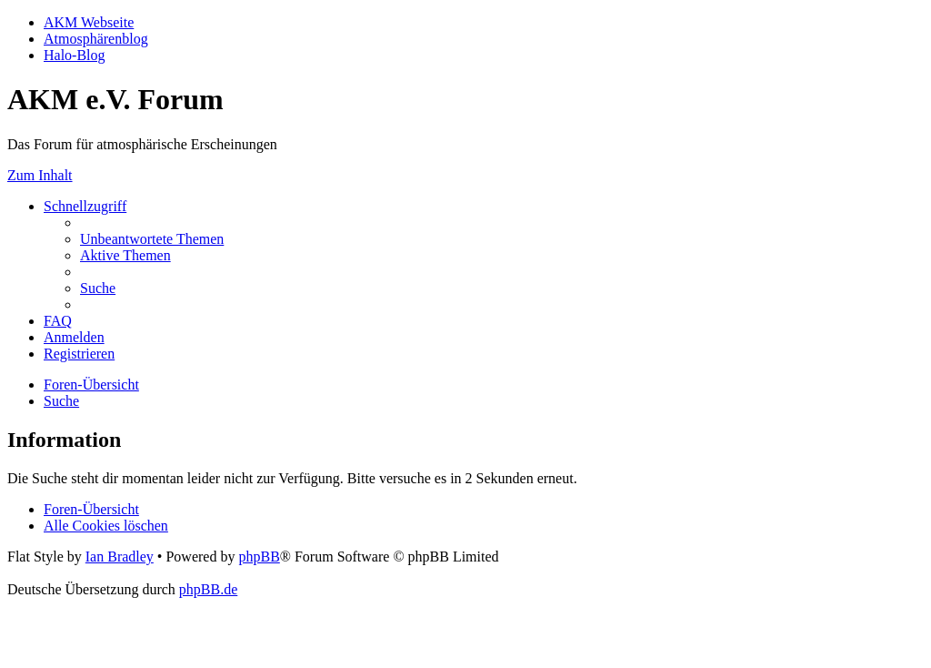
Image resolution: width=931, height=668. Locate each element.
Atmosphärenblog (96, 38)
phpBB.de (208, 589)
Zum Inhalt (40, 175)
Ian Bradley (119, 556)
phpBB (258, 556)
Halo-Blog (74, 55)
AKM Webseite (89, 22)
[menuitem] (152, 239)
